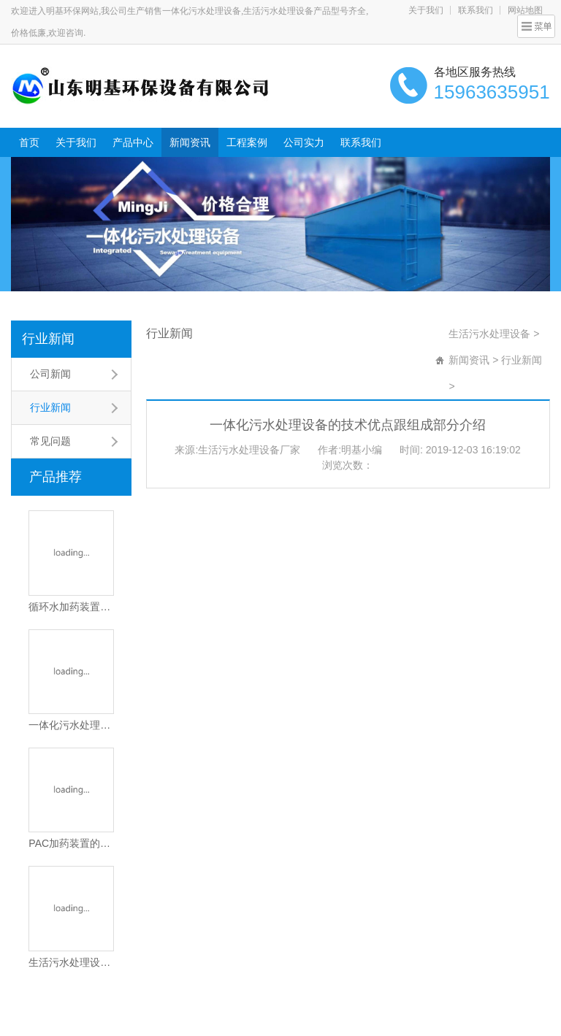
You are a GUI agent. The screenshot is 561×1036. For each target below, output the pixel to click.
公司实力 (303, 142)
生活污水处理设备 (489, 333)
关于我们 (425, 10)
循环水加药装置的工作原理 (70, 607)
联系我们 (475, 10)
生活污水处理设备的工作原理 (70, 962)
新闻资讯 (189, 142)
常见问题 (50, 441)
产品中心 (132, 142)
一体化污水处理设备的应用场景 (70, 725)
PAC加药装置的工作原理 (70, 843)
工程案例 (246, 142)
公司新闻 (50, 374)
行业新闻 (48, 338)
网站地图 (525, 10)
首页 (29, 142)
